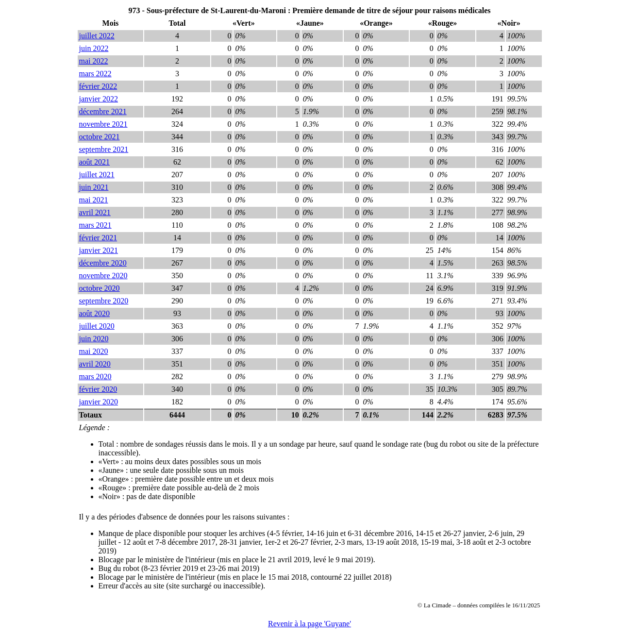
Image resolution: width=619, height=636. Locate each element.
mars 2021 (95, 225)
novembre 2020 (103, 275)
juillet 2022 (97, 36)
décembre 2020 (103, 263)
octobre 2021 (99, 137)
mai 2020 (93, 351)
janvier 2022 (98, 99)
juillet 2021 (97, 174)
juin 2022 (94, 48)
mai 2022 (93, 61)
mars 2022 (95, 73)
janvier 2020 (98, 402)
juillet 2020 (97, 326)
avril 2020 (95, 364)
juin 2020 (94, 339)
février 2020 (98, 389)
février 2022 (98, 86)
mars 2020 (95, 376)
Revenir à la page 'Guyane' (309, 623)
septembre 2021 (104, 149)
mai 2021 (93, 200)
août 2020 (94, 313)
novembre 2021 (103, 124)
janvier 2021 (98, 250)
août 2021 (94, 162)
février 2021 (98, 238)
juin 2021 (94, 187)
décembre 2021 (103, 111)
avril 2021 (95, 212)
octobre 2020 (99, 288)
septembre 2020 (104, 301)
